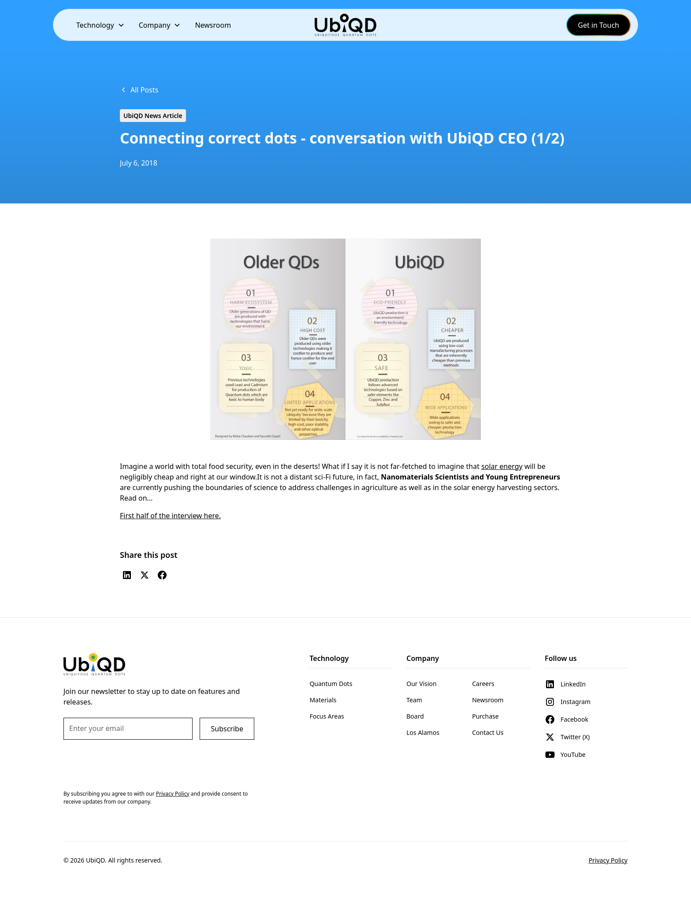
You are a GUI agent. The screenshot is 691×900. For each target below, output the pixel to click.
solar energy (502, 466)
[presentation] (130, 764)
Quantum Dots (330, 683)
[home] (345, 25)
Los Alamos (422, 732)
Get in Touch (598, 25)
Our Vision (421, 683)
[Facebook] (162, 575)
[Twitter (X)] (144, 575)
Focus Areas (326, 716)
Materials (322, 700)
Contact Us (487, 732)
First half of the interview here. (170, 515)
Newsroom (213, 25)
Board (415, 716)
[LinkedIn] (127, 575)
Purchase (485, 716)
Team (414, 700)
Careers (483, 683)
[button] (100, 25)
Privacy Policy (608, 860)
